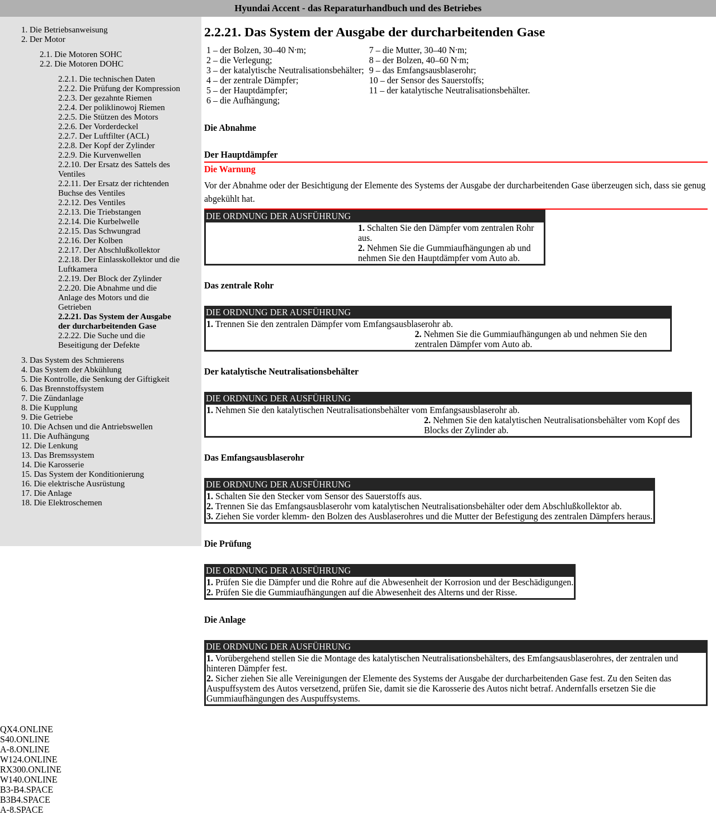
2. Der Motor (43, 39)
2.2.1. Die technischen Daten (106, 78)
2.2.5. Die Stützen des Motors (108, 116)
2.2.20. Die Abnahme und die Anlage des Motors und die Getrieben (107, 297)
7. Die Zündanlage (52, 398)
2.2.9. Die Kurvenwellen (99, 154)
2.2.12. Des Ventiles (91, 202)
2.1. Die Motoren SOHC (81, 54)
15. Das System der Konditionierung (82, 474)
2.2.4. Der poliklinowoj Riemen (111, 107)
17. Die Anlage (46, 493)
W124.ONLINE (29, 759)
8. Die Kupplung (49, 407)
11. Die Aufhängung (55, 436)
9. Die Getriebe (47, 417)
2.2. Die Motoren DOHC (82, 63)
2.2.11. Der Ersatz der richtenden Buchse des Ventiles (113, 188)
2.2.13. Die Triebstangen (99, 211)
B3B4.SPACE (25, 799)
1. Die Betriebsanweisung (64, 29)
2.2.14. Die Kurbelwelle (98, 221)
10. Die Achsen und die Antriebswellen (87, 426)
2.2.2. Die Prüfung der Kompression (119, 88)
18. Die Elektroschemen (61, 502)
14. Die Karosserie (52, 464)
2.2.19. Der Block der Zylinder (110, 278)
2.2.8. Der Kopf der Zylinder (106, 145)
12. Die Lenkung (49, 445)
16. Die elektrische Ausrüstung (73, 483)
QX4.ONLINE (26, 729)
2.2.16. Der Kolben (90, 240)
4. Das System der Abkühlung (71, 369)
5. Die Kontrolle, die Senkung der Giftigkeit (95, 379)
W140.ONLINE (29, 779)
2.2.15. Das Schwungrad (99, 230)
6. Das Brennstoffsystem (62, 388)
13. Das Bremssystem (57, 455)
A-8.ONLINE (24, 749)
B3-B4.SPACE (26, 789)
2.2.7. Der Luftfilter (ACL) (103, 135)
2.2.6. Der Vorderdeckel (98, 126)
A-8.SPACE (21, 809)
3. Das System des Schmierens (72, 360)
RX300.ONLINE (31, 769)
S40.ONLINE (24, 739)
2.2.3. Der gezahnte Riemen (105, 97)
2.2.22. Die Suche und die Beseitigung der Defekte (101, 340)
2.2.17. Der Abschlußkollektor (109, 249)
